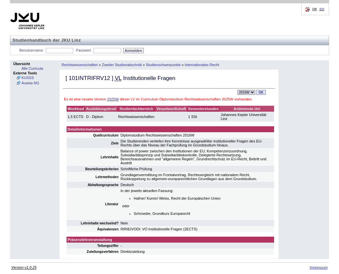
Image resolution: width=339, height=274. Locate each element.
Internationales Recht (202, 65)
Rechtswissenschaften (80, 65)
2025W (113, 99)
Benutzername (31, 50)
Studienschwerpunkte (163, 65)
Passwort (83, 50)
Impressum (318, 267)
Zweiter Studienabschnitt (122, 65)
